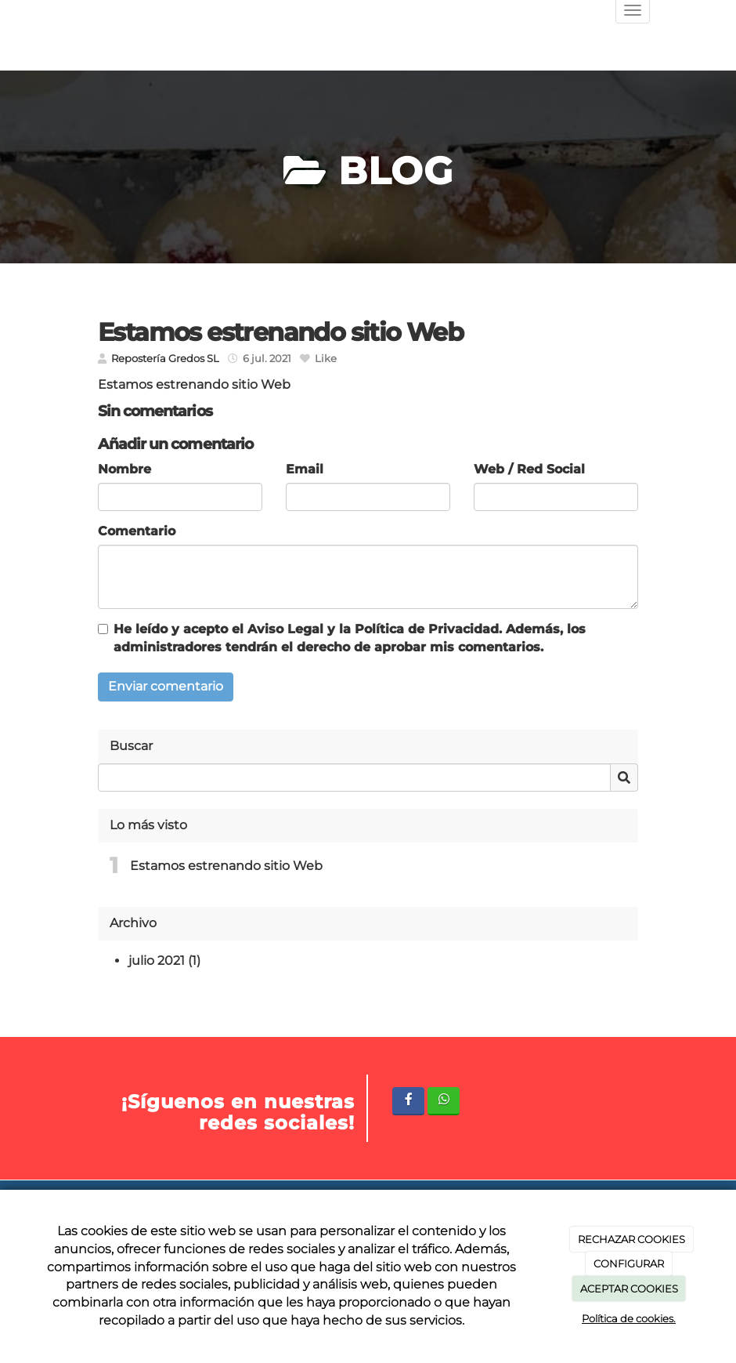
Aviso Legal (285, 629)
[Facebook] (408, 1101)
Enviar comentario (165, 686)
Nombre (124, 469)
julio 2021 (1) (164, 960)
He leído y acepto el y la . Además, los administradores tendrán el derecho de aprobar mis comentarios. (350, 638)
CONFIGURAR (628, 1263)
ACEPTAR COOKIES (629, 1288)
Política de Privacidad (427, 629)
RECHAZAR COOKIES (631, 1239)
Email (304, 469)
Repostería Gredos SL (165, 358)
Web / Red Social (529, 469)
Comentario (136, 531)
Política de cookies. (629, 1318)
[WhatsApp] (444, 1101)
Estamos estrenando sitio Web (226, 865)
